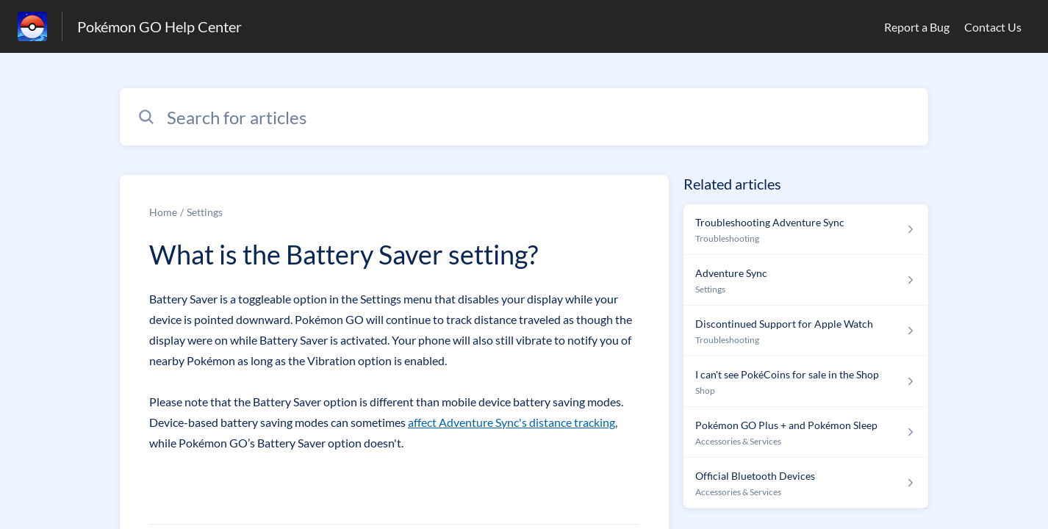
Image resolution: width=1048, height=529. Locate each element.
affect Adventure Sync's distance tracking (511, 422)
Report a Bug (917, 27)
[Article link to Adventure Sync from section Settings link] (805, 280)
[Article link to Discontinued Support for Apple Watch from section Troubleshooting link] (805, 331)
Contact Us (993, 27)
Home (163, 212)
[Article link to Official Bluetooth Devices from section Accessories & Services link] (805, 483)
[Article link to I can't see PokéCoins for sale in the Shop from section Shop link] (805, 381)
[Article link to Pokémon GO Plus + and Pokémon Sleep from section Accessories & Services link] (805, 432)
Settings (205, 212)
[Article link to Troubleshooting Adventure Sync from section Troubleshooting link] (805, 229)
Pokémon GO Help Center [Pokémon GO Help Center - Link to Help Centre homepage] (159, 26)
